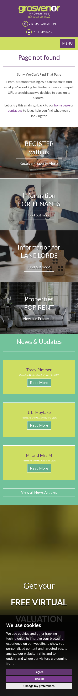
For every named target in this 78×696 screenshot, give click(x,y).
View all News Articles (39, 492)
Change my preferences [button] (39, 686)
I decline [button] (39, 679)
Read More (39, 382)
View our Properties (39, 318)
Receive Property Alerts (39, 163)
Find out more (39, 215)
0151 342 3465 (39, 32)
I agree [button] (39, 672)
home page (62, 105)
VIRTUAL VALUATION (39, 24)
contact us (15, 110)
